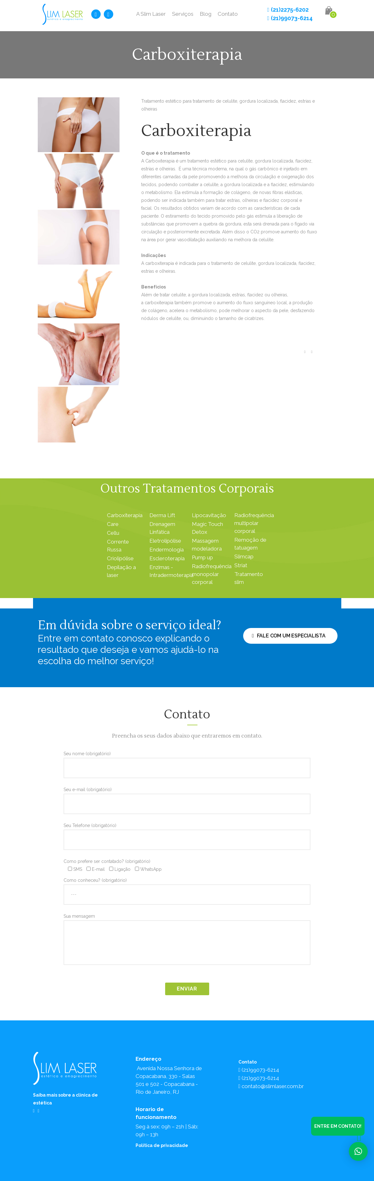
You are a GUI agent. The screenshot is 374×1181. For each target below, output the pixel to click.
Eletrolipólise (165, 541)
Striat (240, 565)
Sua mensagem (187, 941)
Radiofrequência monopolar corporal (212, 574)
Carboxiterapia (124, 515)
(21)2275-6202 (288, 9)
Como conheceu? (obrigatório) (187, 887)
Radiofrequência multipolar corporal (254, 523)
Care (113, 524)
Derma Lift (162, 515)
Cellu (113, 533)
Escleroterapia (167, 558)
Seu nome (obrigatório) (187, 760)
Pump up (202, 557)
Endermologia (166, 549)
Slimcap (244, 556)
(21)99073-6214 (290, 18)
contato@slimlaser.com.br (271, 1086)
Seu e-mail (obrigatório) (187, 796)
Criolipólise (120, 558)
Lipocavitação (209, 515)
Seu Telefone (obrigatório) (187, 832)
